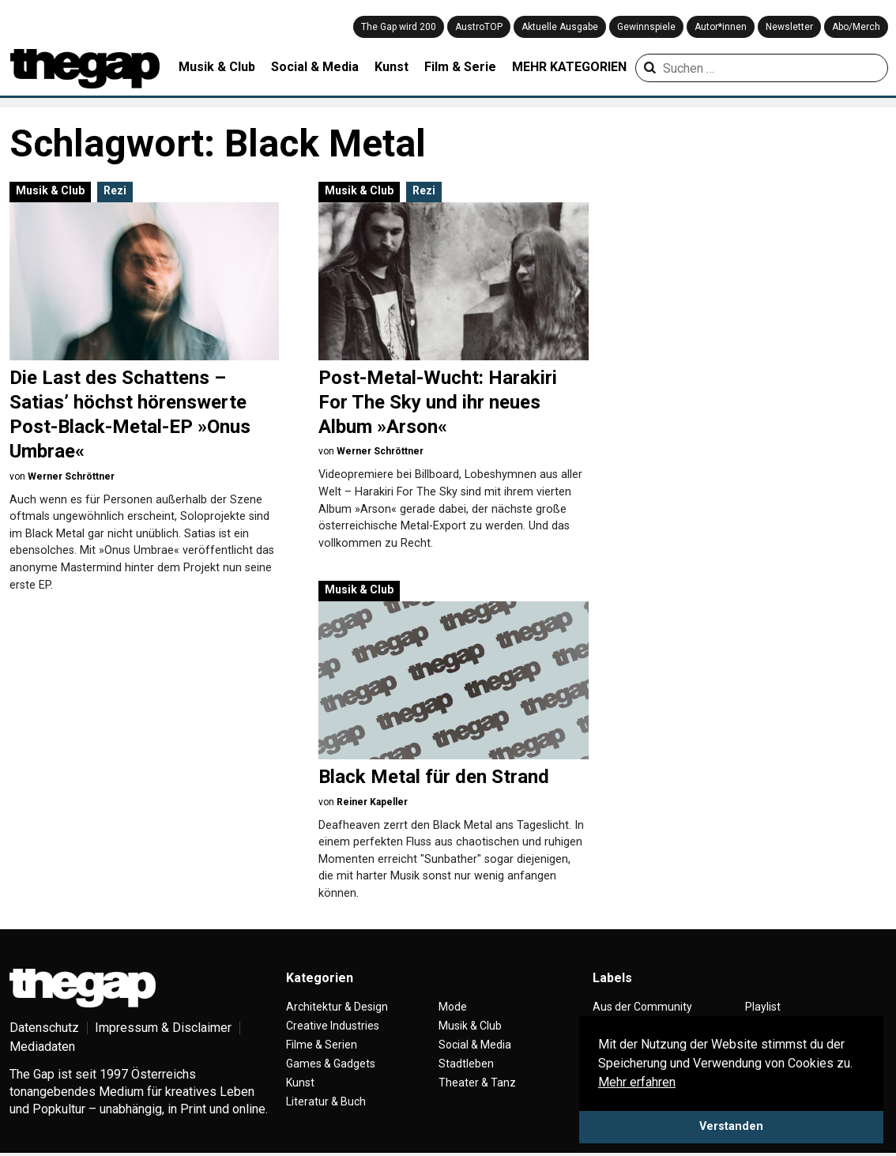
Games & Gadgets (330, 1063)
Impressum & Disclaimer (163, 1027)
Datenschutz (44, 1027)
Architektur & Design (337, 1006)
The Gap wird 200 (398, 26)
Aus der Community (642, 1006)
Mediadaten (42, 1046)
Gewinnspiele (646, 26)
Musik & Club (217, 66)
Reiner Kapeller (372, 802)
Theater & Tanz (477, 1082)
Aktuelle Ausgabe (559, 26)
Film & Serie (460, 66)
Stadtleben (466, 1063)
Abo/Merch (856, 26)
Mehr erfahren (637, 1082)
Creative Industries (332, 1025)
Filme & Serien (321, 1044)
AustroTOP (479, 26)
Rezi (115, 190)
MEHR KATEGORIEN (569, 66)
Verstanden (731, 1126)
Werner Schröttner (71, 476)
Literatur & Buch (326, 1101)
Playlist (763, 1006)
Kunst (391, 66)
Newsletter (789, 26)
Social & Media (315, 66)
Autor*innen (721, 26)
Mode (453, 1006)
